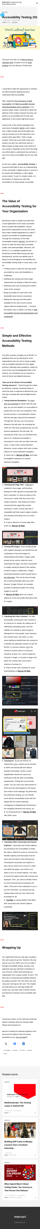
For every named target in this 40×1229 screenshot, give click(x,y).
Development (16, 20)
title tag (29, 485)
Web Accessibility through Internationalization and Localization (21, 313)
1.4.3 (28, 647)
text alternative (9, 577)
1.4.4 (15, 764)
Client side (7, 20)
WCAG (22, 241)
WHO (22, 128)
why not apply (21, 1037)
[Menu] (36, 3)
